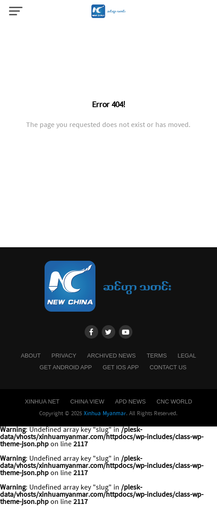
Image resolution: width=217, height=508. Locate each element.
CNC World (174, 401)
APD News (130, 401)
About (31, 355)
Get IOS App (121, 367)
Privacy (63, 355)
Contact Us (167, 367)
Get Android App (66, 367)
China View (87, 401)
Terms (157, 355)
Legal (186, 355)
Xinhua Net (42, 401)
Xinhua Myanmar (105, 413)
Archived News (111, 355)
